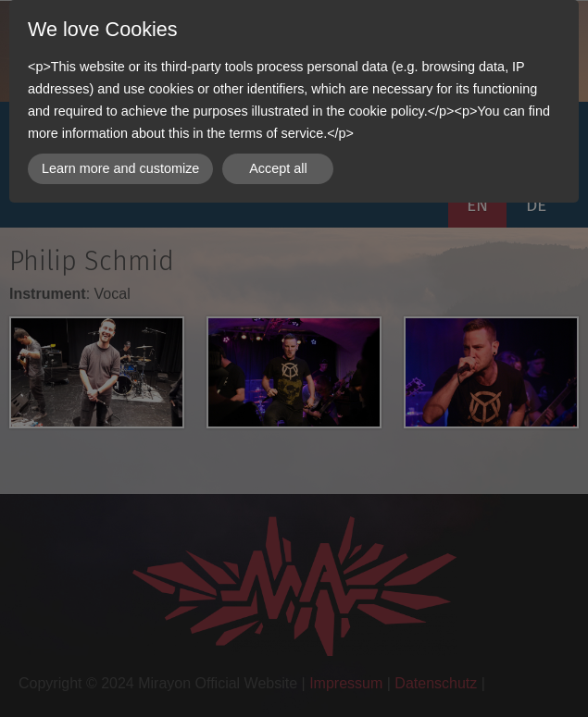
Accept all (278, 168)
